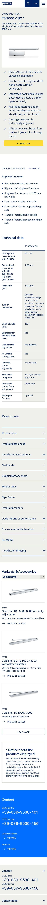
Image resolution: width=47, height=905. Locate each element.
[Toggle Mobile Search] (28, 3)
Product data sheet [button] (23, 443)
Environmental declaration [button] (23, 529)
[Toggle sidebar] (35, 3)
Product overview (13, 168)
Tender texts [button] (23, 486)
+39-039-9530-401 (20, 812)
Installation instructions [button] (23, 454)
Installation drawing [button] (23, 550)
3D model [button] (23, 539)
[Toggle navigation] (43, 3)
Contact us (23, 143)
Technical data (37, 168)
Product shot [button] (23, 433)
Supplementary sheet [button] (23, 475)
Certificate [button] (23, 465)
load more (23, 732)
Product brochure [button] (23, 507)
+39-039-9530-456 (20, 823)
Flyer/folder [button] (23, 497)
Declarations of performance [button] (23, 518)
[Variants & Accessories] (23, 577)
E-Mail (36, 776)
